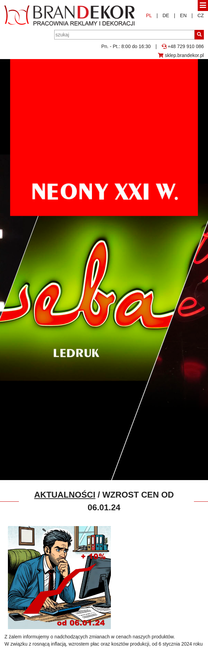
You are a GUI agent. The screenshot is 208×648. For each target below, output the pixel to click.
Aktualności (64, 494)
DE (165, 15)
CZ (200, 15)
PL (149, 15)
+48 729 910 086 (183, 46)
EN (183, 15)
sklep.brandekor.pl (181, 55)
